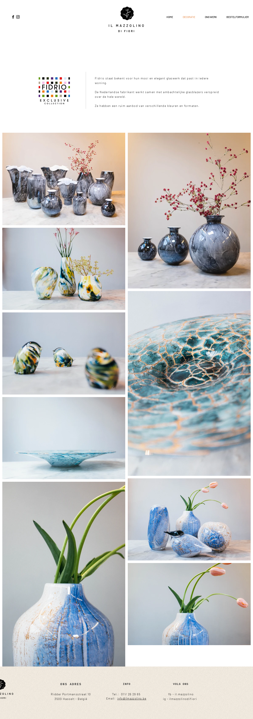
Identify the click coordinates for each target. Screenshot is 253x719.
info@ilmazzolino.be (131, 698)
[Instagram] (18, 17)
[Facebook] (13, 17)
